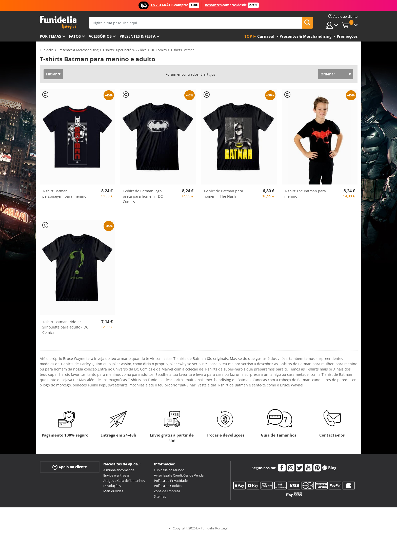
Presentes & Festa (137, 36)
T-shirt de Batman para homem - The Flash (223, 194)
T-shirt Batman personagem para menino (64, 194)
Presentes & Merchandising (77, 50)
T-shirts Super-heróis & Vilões (124, 50)
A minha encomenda (118, 470)
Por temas (50, 36)
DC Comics (159, 50)
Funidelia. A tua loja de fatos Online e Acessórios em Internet (58, 22)
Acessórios (100, 36)
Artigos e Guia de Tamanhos (124, 480)
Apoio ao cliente (69, 467)
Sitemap (160, 496)
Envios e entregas (116, 475)
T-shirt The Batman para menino (305, 194)
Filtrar (51, 74)
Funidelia (46, 50)
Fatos (75, 36)
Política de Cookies (168, 485)
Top (248, 36)
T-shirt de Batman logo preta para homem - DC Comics (143, 196)
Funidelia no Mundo (169, 470)
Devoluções (112, 485)
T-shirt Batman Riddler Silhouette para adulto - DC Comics (65, 327)
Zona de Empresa (167, 491)
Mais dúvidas (113, 491)
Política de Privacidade (171, 480)
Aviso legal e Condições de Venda (179, 475)
